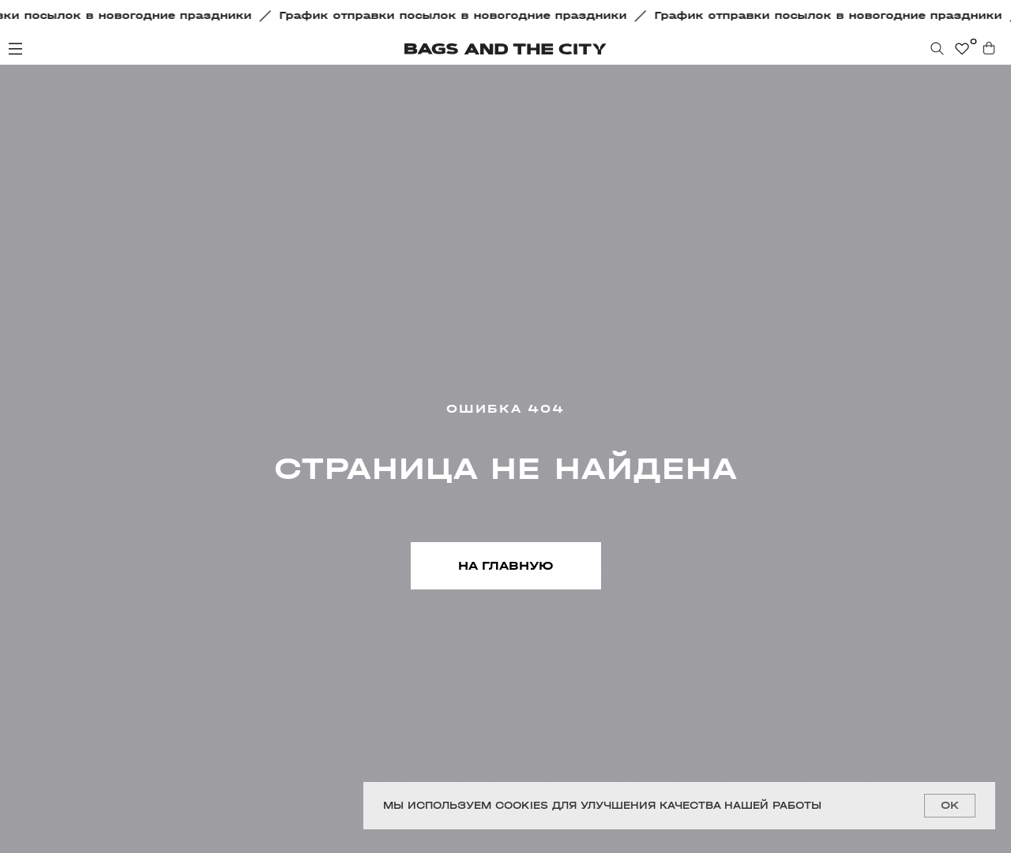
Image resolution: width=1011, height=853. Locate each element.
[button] (457, 15)
